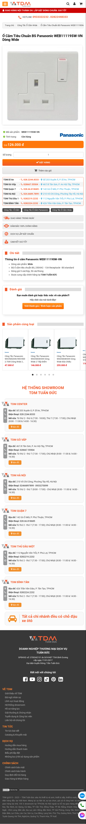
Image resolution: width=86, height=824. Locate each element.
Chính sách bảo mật (15, 767)
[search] (68, 4)
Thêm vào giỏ (43, 170)
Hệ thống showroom (15, 705)
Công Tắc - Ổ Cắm (11, 210)
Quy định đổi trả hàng (15, 775)
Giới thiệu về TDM (13, 693)
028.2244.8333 (30, 179)
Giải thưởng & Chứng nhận (18, 713)
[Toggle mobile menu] (5, 4)
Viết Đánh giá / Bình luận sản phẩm (43, 306)
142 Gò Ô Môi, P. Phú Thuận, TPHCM (60, 189)
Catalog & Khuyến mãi (16, 735)
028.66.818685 (30, 189)
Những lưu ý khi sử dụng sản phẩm (22, 757)
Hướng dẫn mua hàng (15, 745)
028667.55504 (29, 184)
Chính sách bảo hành (15, 771)
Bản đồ (15, 427)
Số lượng (7, 154)
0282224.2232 (29, 203)
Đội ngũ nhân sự (13, 697)
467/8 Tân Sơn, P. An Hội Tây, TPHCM (60, 184)
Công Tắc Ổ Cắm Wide (27, 25)
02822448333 (59, 16)
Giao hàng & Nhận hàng (16, 779)
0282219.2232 (29, 198)
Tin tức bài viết (12, 731)
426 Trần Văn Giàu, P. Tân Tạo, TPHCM (61, 203)
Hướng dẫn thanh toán (16, 749)
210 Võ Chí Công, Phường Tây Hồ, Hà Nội (62, 194)
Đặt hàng (43, 162)
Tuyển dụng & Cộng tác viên (18, 716)
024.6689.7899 (30, 194)
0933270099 (41, 485)
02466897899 (27, 485)
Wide (30, 264)
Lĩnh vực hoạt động (14, 701)
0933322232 (41, 16)
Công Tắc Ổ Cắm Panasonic (36, 210)
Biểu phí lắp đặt (12, 753)
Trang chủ (9, 25)
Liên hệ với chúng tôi (15, 720)
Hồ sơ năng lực (12, 709)
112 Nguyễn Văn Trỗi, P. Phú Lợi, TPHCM (62, 198)
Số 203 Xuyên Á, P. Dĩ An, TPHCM (58, 179)
